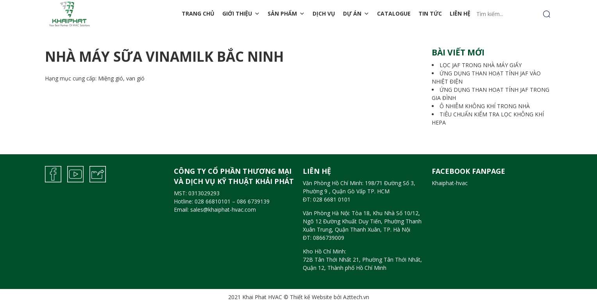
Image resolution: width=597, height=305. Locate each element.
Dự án (356, 13)
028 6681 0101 (331, 199)
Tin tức (430, 13)
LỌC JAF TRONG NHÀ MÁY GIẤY (481, 65)
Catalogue (394, 13)
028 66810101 (213, 201)
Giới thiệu (241, 13)
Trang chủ (198, 13)
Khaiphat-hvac (450, 183)
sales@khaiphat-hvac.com (223, 209)
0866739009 (328, 237)
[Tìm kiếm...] (513, 14)
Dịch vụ (324, 13)
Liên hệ (460, 13)
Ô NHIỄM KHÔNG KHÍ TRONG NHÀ (485, 106)
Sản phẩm (286, 13)
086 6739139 (253, 201)
